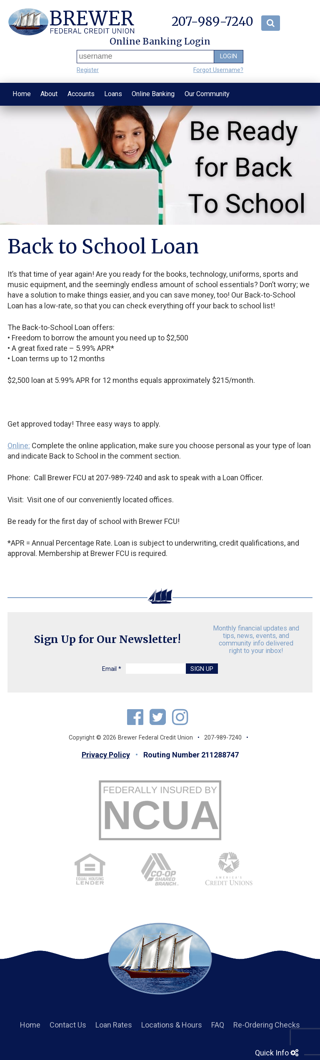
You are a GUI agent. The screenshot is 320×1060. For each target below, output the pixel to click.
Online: (19, 445)
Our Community (207, 94)
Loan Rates (113, 1024)
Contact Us (68, 1024)
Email (111, 669)
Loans (113, 94)
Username (78, 56)
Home (21, 94)
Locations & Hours (171, 1024)
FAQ (217, 1024)
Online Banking (153, 94)
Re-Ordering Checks (266, 1024)
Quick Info (276, 1052)
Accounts (81, 94)
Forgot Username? (218, 70)
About (49, 94)
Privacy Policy (106, 754)
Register (88, 70)
